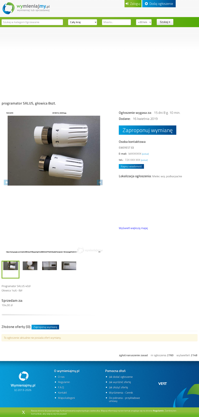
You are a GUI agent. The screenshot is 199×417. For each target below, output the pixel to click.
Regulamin (64, 382)
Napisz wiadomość (131, 166)
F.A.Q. (61, 387)
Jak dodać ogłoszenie (121, 377)
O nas (61, 377)
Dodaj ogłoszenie (159, 3)
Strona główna (13, 86)
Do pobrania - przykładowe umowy (124, 399)
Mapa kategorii (66, 398)
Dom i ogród (37, 86)
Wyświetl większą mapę (133, 228)
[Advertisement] (99, 50)
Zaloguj (133, 3)
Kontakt (62, 392)
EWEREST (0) (126, 147)
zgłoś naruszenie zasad (133, 355)
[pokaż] (145, 153)
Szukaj (165, 22)
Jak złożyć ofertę (118, 387)
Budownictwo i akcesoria (66, 86)
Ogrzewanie (96, 86)
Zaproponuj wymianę (148, 130)
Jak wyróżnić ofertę (120, 382)
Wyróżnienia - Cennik (121, 392)
